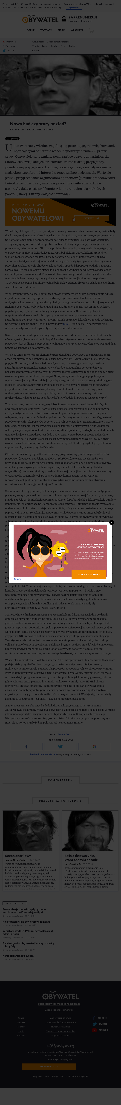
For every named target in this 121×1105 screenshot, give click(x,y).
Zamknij (17, 578)
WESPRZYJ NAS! (89, 574)
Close (111, 522)
